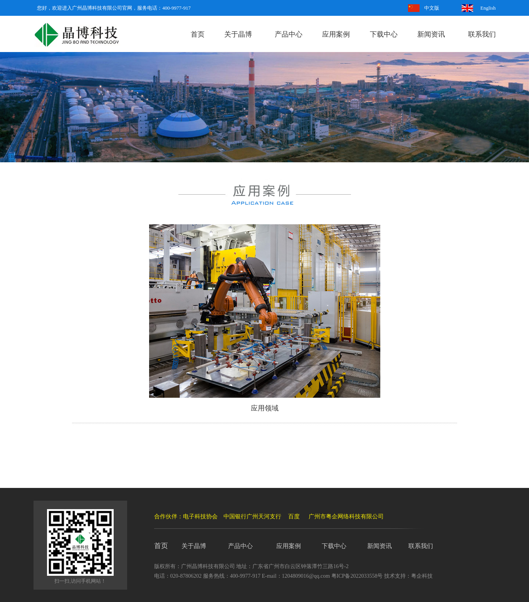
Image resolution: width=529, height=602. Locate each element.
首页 (198, 34)
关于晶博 (238, 34)
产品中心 (288, 34)
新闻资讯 (431, 34)
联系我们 (482, 34)
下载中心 (384, 34)
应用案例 (336, 34)
